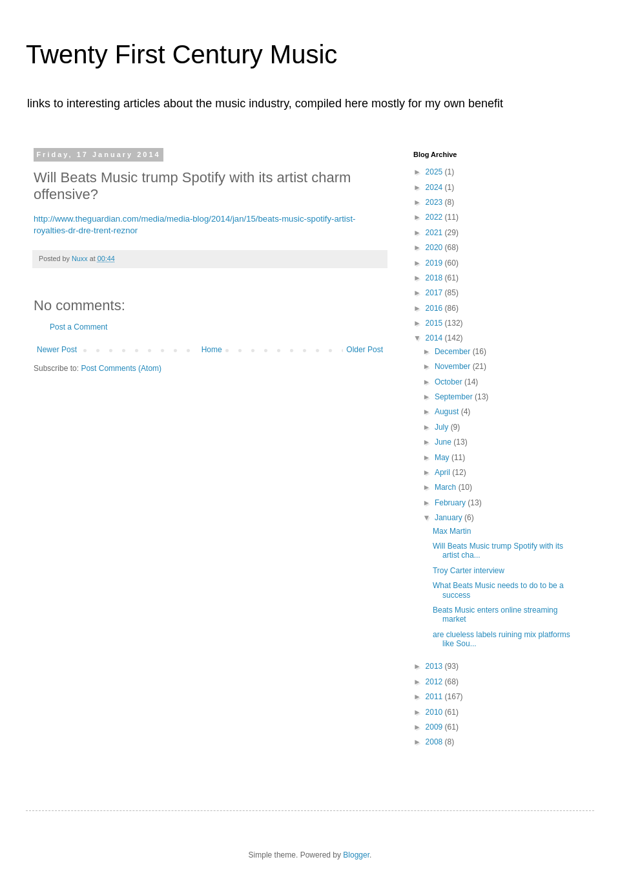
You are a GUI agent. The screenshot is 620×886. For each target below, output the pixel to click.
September (455, 396)
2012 (435, 681)
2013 (435, 666)
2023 (435, 202)
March (447, 487)
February (451, 502)
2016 (435, 308)
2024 (435, 187)
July (443, 427)
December (454, 351)
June (444, 442)
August (448, 411)
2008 (435, 741)
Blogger (356, 855)
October (449, 381)
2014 (435, 338)
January (449, 517)
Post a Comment (78, 327)
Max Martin (452, 531)
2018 (435, 277)
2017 (435, 292)
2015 (435, 323)
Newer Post (57, 349)
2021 (435, 232)
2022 (435, 217)
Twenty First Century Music (181, 54)
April (443, 472)
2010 (435, 712)
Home (212, 349)
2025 (435, 171)
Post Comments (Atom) (121, 368)
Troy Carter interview (468, 570)
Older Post (364, 349)
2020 (435, 247)
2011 (435, 696)
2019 (435, 263)
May (443, 457)
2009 (435, 727)
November (454, 366)
